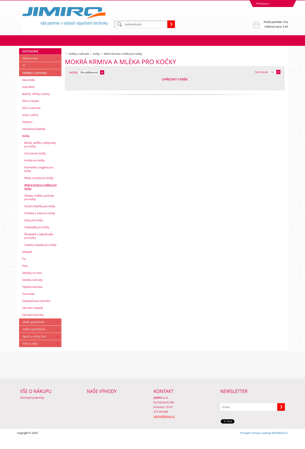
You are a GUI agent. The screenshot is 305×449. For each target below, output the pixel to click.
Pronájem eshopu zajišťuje (255, 444)
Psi (24, 270)
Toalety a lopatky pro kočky (40, 256)
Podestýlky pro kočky (36, 239)
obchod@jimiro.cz (164, 428)
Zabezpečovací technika (36, 312)
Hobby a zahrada (34, 84)
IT (23, 77)
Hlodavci (27, 133)
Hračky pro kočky (34, 172)
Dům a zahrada (31, 119)
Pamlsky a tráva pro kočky (39, 225)
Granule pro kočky (35, 165)
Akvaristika (28, 91)
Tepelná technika (32, 298)
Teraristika (28, 305)
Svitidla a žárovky (32, 291)
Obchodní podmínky (32, 409)
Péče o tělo (29, 355)
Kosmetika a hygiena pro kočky (39, 180)
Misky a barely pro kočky (38, 189)
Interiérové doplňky (33, 140)
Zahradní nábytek (32, 319)
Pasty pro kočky (33, 232)
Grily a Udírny (30, 126)
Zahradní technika (33, 326)
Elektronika (30, 70)
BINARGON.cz (280, 444)
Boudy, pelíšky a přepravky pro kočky (40, 156)
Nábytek (27, 263)
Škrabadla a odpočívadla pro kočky (38, 247)
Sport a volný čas (34, 348)
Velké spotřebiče (33, 341)
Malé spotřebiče (33, 334)
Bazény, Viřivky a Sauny (36, 105)
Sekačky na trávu (32, 284)
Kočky (25, 147)
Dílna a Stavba (30, 112)
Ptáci (25, 277)
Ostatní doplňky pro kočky (39, 218)
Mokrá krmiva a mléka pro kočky (40, 198)
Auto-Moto (28, 98)
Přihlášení (262, 4)
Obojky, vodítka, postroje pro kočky (39, 209)
